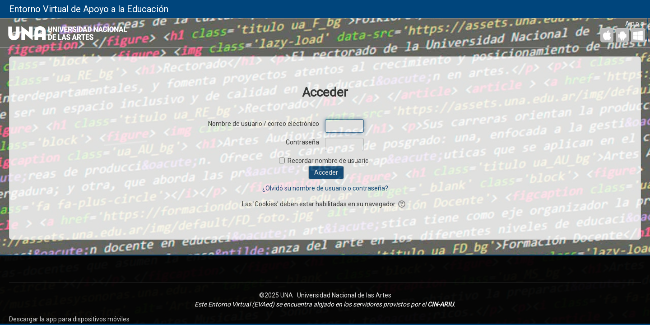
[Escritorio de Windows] (638, 35)
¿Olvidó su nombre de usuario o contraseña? (325, 188)
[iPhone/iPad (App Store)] (606, 35)
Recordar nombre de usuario (328, 160)
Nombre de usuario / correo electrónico (263, 123)
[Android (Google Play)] (622, 35)
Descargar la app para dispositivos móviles (69, 319)
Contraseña (302, 142)
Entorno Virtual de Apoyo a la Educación (88, 9)
